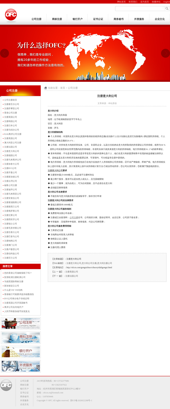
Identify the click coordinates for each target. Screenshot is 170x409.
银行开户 (78, 19)
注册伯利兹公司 (11, 253)
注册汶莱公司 (10, 215)
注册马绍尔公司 (11, 130)
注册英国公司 (10, 117)
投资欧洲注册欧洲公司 (15, 277)
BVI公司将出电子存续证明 (16, 298)
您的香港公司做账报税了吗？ (18, 273)
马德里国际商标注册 (13, 281)
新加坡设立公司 (11, 286)
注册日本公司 (10, 125)
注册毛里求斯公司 (12, 228)
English (166, 2)
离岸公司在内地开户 (13, 307)
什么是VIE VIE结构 (13, 290)
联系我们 (133, 2)
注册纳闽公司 (10, 241)
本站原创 (112, 103)
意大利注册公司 (104, 263)
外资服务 (139, 19)
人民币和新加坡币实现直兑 (17, 311)
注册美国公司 (10, 138)
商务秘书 (119, 19)
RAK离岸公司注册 (12, 134)
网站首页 (121, 2)
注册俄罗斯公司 (11, 211)
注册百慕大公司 (11, 232)
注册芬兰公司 (10, 258)
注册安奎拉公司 (11, 198)
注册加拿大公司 (11, 164)
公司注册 (36, 19)
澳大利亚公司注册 (12, 142)
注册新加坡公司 (11, 177)
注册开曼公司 (10, 172)
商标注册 (57, 19)
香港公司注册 (10, 112)
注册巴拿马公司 (11, 236)
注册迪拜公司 (10, 189)
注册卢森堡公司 (11, 249)
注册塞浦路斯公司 (12, 202)
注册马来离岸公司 (12, 159)
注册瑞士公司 (10, 223)
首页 (62, 88)
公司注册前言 (10, 100)
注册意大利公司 (11, 151)
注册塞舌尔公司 (11, 104)
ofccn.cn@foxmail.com (53, 392)
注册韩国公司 (10, 121)
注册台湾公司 (10, 181)
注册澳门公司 (10, 245)
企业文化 (160, 19)
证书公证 (98, 19)
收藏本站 (156, 2)
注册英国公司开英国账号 (16, 303)
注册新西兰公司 (11, 206)
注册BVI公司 (10, 168)
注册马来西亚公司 (12, 194)
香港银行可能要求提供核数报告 (19, 294)
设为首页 (144, 2)
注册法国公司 (10, 147)
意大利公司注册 (89, 263)
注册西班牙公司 (11, 219)
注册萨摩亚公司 (11, 108)
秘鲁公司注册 (10, 185)
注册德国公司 (10, 155)
